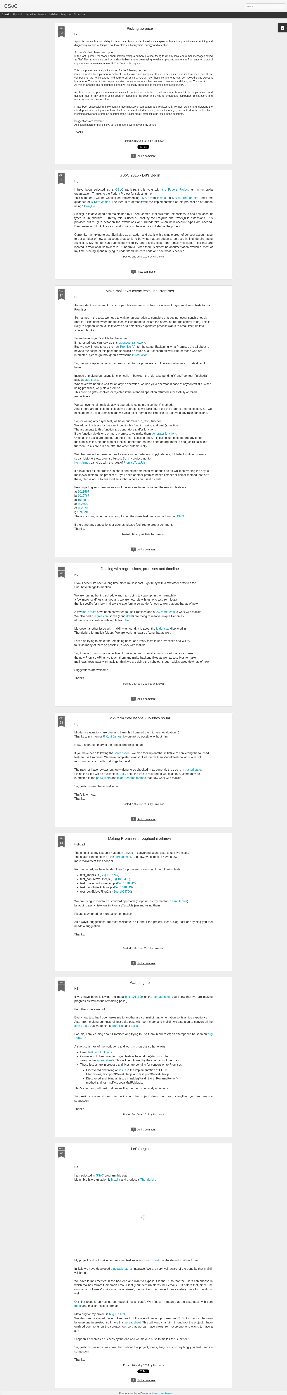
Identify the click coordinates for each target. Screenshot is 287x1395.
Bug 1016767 (109, 875)
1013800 (83, 499)
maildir (156, 1260)
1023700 (83, 508)
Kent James (82, 462)
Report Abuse (166, 1393)
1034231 (82, 512)
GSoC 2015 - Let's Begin (140, 175)
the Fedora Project (175, 189)
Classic (6, 15)
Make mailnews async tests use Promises (140, 291)
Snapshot (65, 15)
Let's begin (140, 1149)
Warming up (140, 983)
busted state (193, 769)
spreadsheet (122, 753)
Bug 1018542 (126, 883)
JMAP (144, 197)
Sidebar (53, 15)
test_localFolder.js (100, 1052)
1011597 (83, 491)
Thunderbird (148, 1179)
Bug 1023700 (122, 891)
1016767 (83, 495)
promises (118, 1025)
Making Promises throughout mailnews (140, 838)
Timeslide (79, 15)
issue (122, 1070)
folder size (163, 628)
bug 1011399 (134, 996)
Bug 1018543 (123, 887)
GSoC (119, 189)
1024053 (83, 504)
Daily (123, 773)
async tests (81, 1025)
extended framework (131, 342)
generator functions (164, 433)
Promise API (128, 346)
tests (93, 611)
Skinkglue (88, 206)
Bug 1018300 (120, 879)
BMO (180, 516)
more (85, 611)
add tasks (91, 379)
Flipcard (17, 15)
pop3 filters (103, 777)
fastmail (162, 197)
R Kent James (100, 202)
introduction (140, 355)
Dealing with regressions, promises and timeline (140, 569)
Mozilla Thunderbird (185, 197)
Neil (127, 620)
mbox (78, 1305)
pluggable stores (122, 1268)
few (157, 611)
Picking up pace (140, 28)
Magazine (30, 15)
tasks (134, 1025)
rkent (129, 616)
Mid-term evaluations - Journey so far (139, 718)
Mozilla (115, 1179)
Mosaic (42, 15)
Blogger (155, 1393)
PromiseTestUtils (135, 462)
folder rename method (131, 777)
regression (101, 616)
